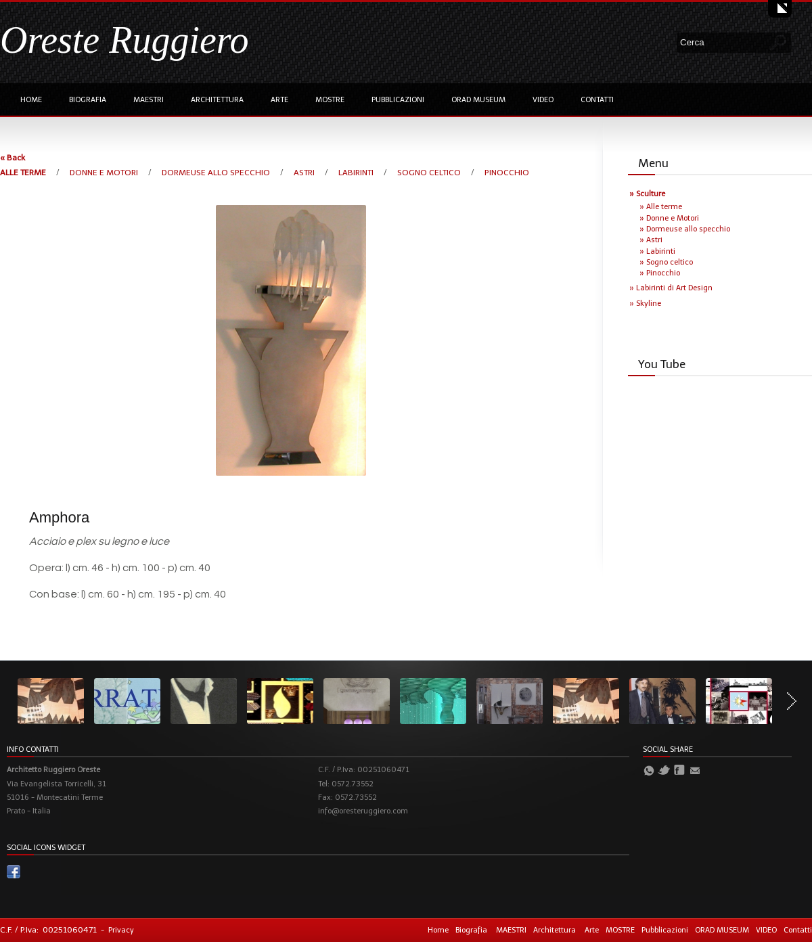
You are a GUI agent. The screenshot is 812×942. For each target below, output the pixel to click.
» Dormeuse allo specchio (684, 229)
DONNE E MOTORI (105, 172)
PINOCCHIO (506, 172)
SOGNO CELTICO (430, 172)
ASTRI (305, 172)
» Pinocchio (659, 273)
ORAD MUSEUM (478, 99)
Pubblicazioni (397, 99)
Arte (279, 99)
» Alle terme (660, 206)
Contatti (597, 99)
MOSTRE (329, 99)
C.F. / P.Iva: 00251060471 (48, 930)
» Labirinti (657, 251)
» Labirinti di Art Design (671, 288)
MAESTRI (148, 99)
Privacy (121, 930)
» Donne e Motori (669, 218)
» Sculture (647, 193)
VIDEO (543, 99)
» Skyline (645, 303)
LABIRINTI (357, 172)
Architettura (217, 99)
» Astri (650, 240)
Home (31, 99)
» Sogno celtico (666, 262)
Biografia (87, 99)
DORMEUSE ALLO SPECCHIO (217, 172)
